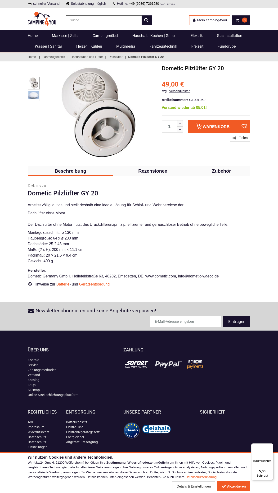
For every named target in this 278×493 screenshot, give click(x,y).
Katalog (33, 380)
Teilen (240, 138)
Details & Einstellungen (194, 486)
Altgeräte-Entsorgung (82, 442)
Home (33, 35)
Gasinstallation (229, 35)
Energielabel (75, 437)
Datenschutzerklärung (200, 477)
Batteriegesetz (76, 422)
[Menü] (270, 446)
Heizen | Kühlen (89, 46)
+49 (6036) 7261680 (144, 3)
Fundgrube (227, 46)
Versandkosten (179, 91)
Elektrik (197, 35)
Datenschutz (37, 437)
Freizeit (197, 46)
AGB (31, 422)
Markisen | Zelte (65, 35)
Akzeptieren (233, 486)
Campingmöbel (105, 35)
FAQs (32, 385)
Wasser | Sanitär (48, 46)
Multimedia (125, 46)
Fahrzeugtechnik (163, 46)
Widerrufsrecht (38, 432)
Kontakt (34, 360)
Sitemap (34, 390)
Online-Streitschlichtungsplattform (53, 395)
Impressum (36, 427)
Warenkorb (212, 126)
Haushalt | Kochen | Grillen (154, 35)
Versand (34, 375)
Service (33, 365)
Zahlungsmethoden (42, 370)
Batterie (62, 284)
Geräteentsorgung (94, 284)
